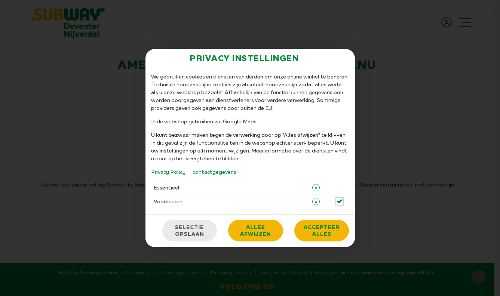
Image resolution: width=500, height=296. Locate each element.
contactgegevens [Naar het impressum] (214, 172)
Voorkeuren (168, 201)
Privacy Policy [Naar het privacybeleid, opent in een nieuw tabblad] (168, 172)
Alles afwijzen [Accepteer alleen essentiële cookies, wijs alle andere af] (255, 230)
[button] (316, 187)
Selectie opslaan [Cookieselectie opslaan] (189, 230)
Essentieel (167, 187)
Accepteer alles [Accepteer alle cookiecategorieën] (322, 230)
